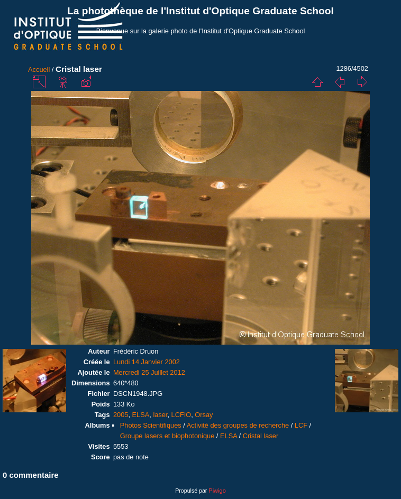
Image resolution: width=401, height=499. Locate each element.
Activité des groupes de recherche (238, 425)
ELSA (141, 415)
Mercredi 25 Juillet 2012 (149, 372)
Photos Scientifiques (150, 425)
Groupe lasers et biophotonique (167, 436)
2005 (120, 415)
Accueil (39, 69)
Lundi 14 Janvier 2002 (146, 362)
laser (160, 415)
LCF (301, 425)
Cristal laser (261, 436)
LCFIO (181, 415)
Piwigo (216, 490)
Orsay (204, 415)
